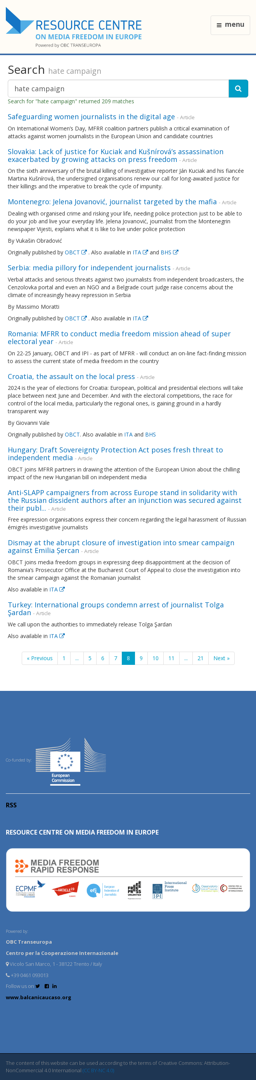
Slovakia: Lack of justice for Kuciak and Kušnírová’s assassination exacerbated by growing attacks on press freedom (115, 155)
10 (155, 658)
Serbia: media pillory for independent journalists (89, 267)
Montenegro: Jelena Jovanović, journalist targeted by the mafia (112, 201)
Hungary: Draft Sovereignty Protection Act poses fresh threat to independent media (115, 453)
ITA (141, 252)
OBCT (76, 252)
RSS (11, 805)
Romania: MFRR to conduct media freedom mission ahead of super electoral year (119, 337)
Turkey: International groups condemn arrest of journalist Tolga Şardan (116, 608)
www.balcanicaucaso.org (38, 997)
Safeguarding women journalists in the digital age (91, 116)
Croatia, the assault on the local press (71, 376)
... (77, 658)
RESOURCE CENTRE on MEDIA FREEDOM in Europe (82, 832)
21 (200, 658)
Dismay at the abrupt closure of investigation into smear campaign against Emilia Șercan (121, 546)
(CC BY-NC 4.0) (98, 1070)
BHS (169, 252)
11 (171, 658)
